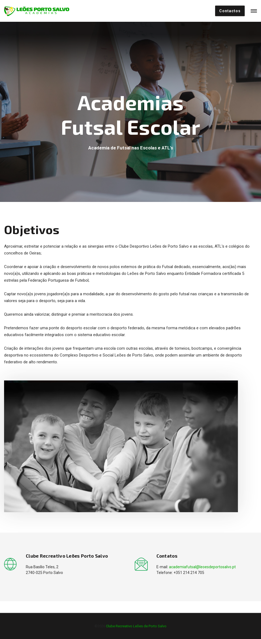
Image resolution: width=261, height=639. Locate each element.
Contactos (230, 11)
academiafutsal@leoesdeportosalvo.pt (202, 567)
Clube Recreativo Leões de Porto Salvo (136, 626)
